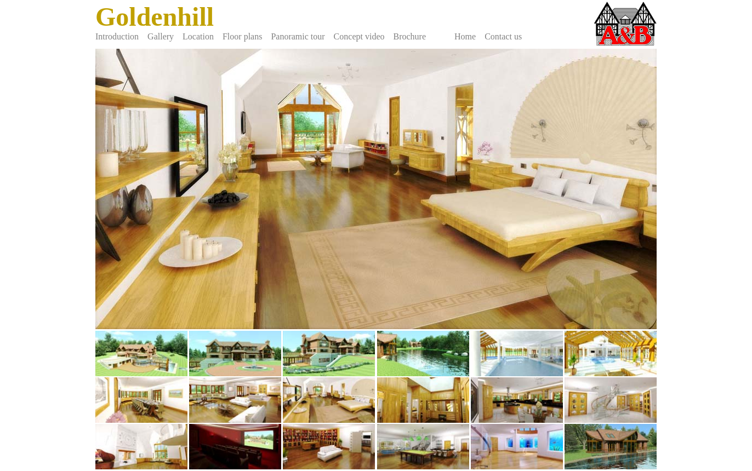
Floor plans (242, 36)
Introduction (117, 36)
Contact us (503, 36)
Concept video (359, 36)
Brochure (409, 36)
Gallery (160, 36)
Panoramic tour (297, 36)
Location (198, 36)
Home (465, 36)
